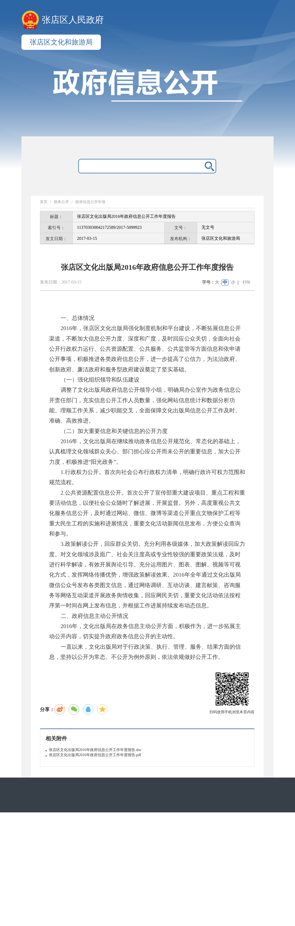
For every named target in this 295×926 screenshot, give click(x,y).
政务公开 (61, 202)
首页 (43, 202)
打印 (246, 282)
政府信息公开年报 (90, 202)
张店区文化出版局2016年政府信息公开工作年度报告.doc (95, 750)
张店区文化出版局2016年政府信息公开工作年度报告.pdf (95, 755)
